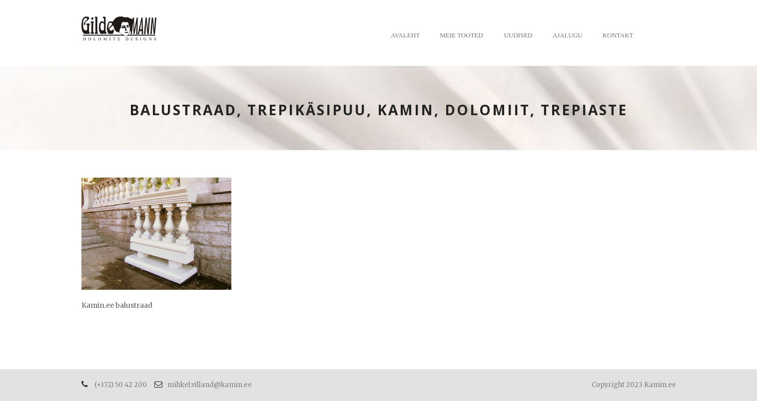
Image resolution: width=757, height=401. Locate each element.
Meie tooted (461, 35)
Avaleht (405, 35)
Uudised (518, 35)
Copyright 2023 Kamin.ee (634, 385)
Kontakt (618, 35)
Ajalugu (568, 35)
